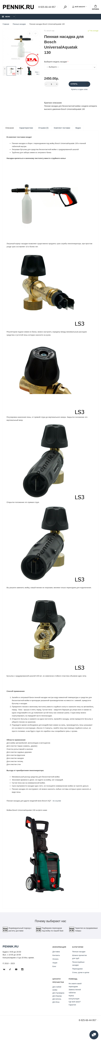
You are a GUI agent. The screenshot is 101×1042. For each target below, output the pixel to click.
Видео (78, 128)
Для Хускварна (58, 1006)
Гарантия (72, 1018)
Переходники (77, 982)
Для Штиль (56, 1012)
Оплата (55, 972)
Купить (79, 84)
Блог (54, 979)
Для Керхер (57, 1009)
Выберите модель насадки (55, 62)
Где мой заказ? (75, 1015)
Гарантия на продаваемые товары (83, 942)
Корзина (95, 7)
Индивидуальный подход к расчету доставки (17, 942)
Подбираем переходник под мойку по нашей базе (49, 942)
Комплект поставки (62, 128)
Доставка (56, 965)
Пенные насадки (78, 965)
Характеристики (26, 128)
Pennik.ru (11, 959)
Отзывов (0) (43, 128)
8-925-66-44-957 (47, 7)
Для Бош (55, 1015)
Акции (54, 976)
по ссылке (58, 813)
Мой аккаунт (78, 7)
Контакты (56, 968)
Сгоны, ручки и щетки (80, 985)
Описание (9, 128)
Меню (6, 17)
